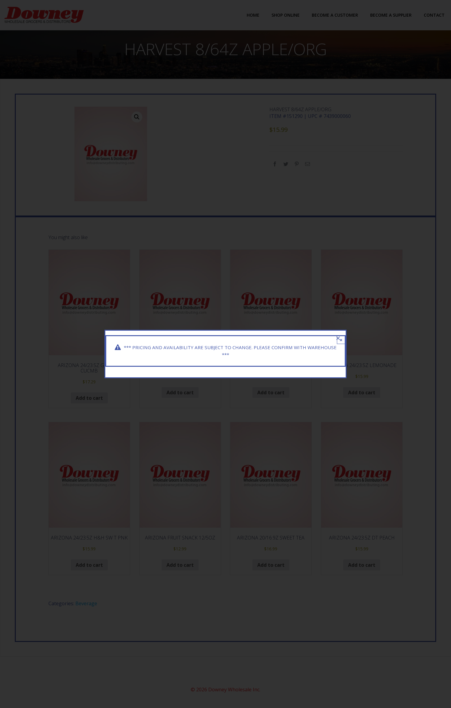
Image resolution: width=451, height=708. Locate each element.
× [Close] (341, 339)
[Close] (338, 337)
